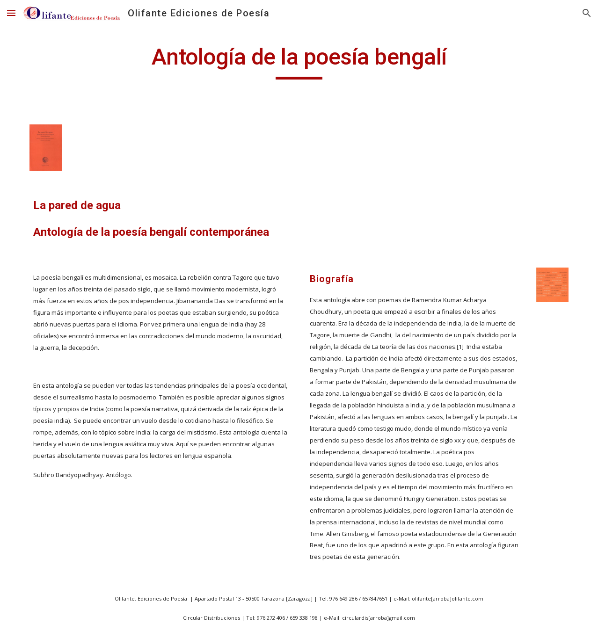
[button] (11, 13)
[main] (299, 61)
